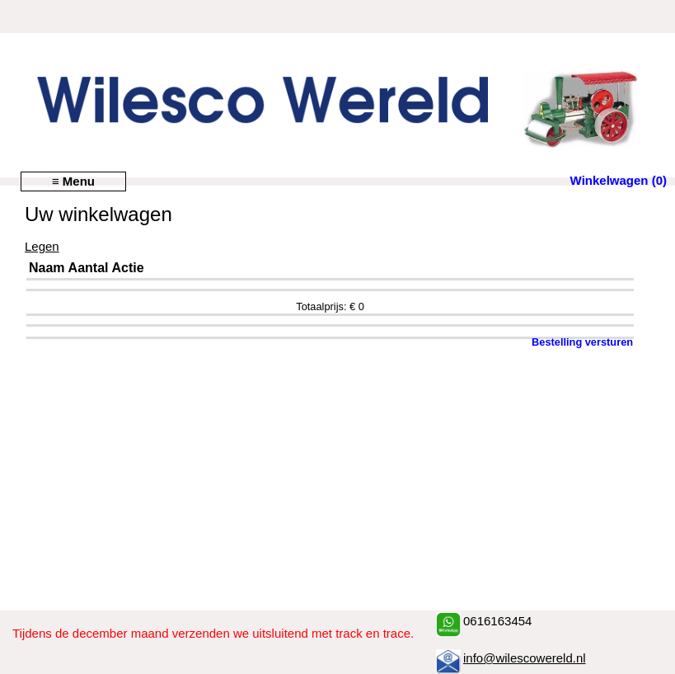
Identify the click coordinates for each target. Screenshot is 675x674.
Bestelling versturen (582, 342)
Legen (42, 246)
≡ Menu (73, 181)
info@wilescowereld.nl (524, 658)
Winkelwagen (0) (618, 180)
